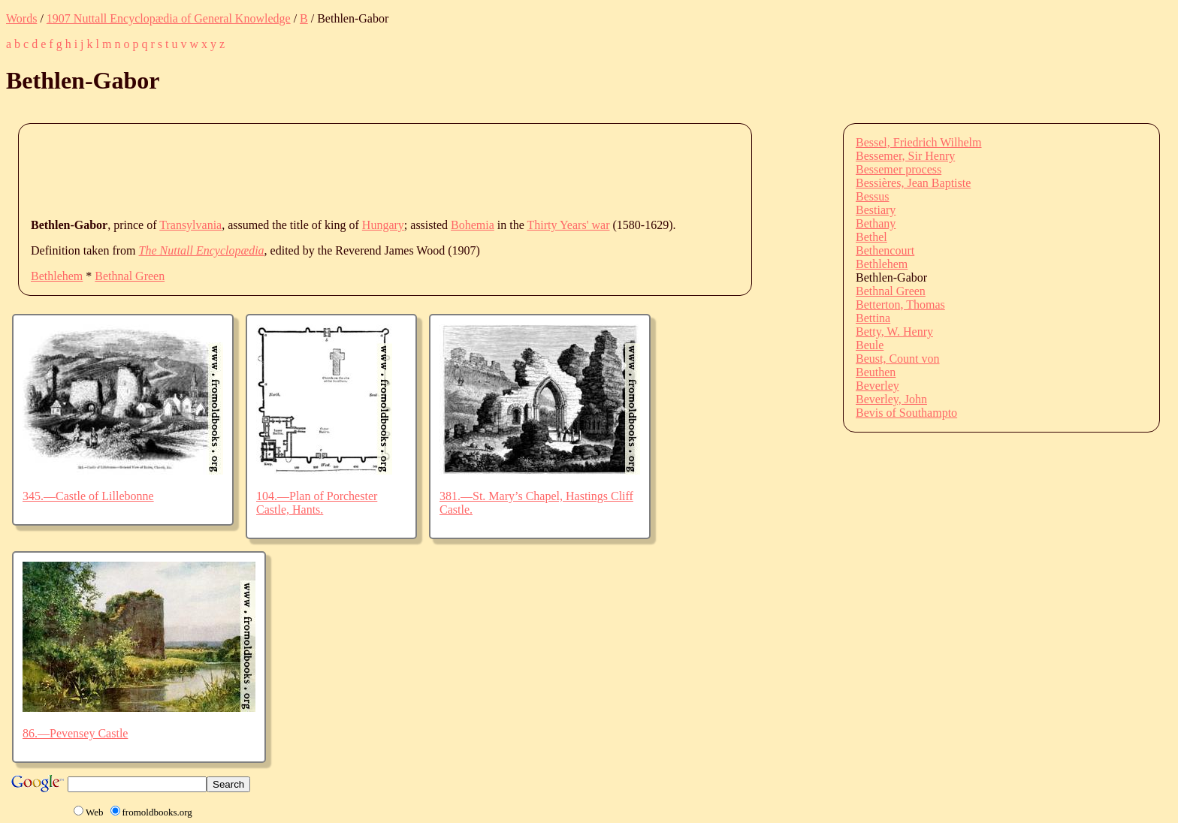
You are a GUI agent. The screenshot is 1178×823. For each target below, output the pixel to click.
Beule (870, 345)
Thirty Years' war (568, 225)
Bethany (876, 223)
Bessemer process (898, 169)
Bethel (871, 237)
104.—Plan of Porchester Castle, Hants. (316, 503)
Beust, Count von (898, 358)
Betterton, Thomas (900, 304)
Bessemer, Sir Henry (905, 155)
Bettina (873, 318)
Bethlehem (57, 276)
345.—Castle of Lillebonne (88, 496)
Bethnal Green (130, 276)
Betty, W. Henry (894, 331)
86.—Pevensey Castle (75, 733)
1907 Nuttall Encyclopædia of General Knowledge (169, 18)
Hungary (383, 225)
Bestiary (876, 209)
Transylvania (190, 225)
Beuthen (876, 372)
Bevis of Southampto (906, 412)
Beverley (877, 385)
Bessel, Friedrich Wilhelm (918, 142)
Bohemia (472, 225)
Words (21, 18)
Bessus (872, 196)
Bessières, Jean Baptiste (913, 182)
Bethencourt (885, 250)
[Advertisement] (304, 169)
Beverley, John (891, 399)
